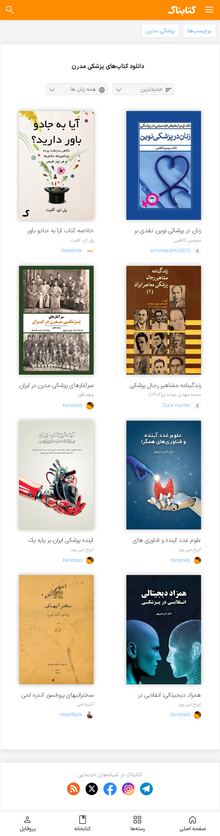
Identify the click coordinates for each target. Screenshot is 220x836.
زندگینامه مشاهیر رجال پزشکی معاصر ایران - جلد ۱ (165, 385)
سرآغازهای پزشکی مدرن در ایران (56, 385)
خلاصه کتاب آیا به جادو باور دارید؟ (60, 230)
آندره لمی (85, 704)
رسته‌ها (137, 823)
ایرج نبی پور (189, 549)
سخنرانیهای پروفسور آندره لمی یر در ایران (58, 695)
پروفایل (27, 823)
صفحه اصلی (192, 823)
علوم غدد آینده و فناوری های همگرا (167, 540)
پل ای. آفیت (82, 240)
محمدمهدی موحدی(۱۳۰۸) (175, 394)
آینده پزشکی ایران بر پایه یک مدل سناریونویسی (61, 540)
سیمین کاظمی (187, 240)
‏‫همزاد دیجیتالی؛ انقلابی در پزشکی (169, 695)
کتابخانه (82, 823)
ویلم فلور (86, 394)
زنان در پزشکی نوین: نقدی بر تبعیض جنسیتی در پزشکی (167, 230)
